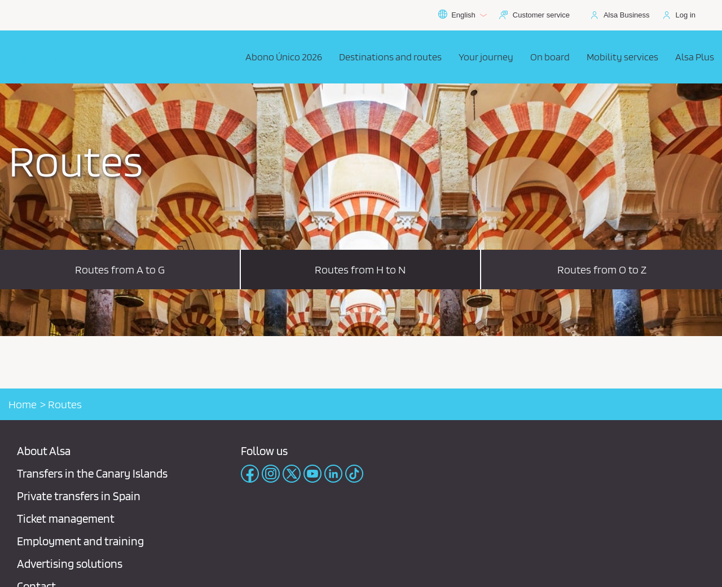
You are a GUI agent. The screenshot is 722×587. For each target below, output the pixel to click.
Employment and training (80, 541)
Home (22, 404)
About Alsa (44, 451)
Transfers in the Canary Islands (92, 473)
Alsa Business (627, 15)
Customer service (541, 15)
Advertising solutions (69, 564)
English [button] (462, 15)
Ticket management (66, 518)
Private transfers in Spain (78, 496)
